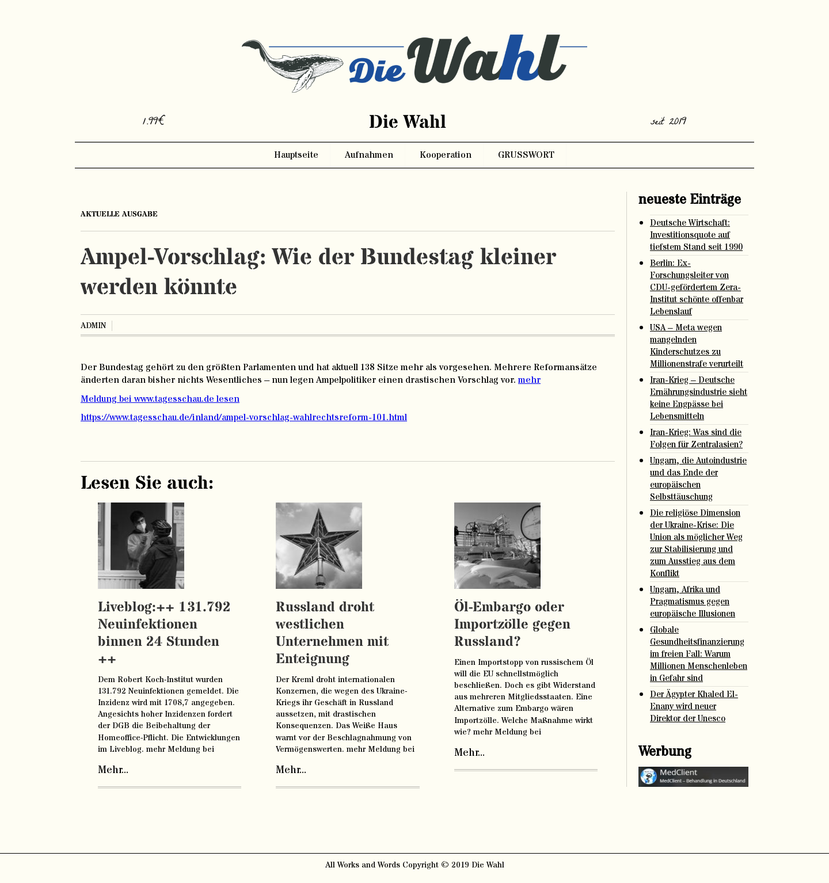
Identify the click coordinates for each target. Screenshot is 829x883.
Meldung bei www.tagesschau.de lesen (160, 399)
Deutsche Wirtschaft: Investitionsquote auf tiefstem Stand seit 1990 (696, 235)
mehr (529, 380)
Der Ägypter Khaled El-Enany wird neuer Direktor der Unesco (694, 706)
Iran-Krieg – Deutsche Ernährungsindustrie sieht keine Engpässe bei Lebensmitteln (698, 398)
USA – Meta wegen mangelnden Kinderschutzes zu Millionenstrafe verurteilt (696, 346)
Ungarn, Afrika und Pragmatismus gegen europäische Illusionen (692, 602)
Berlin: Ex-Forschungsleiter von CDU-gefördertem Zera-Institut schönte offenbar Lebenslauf (696, 287)
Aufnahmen (369, 155)
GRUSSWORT (526, 155)
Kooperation (445, 155)
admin (93, 326)
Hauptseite (296, 155)
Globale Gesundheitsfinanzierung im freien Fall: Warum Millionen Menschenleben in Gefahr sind (698, 654)
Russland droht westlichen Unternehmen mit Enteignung (332, 633)
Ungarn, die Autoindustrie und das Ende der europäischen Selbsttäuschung (698, 479)
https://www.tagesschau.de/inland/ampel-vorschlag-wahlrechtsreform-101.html (244, 417)
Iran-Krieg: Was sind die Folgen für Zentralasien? (696, 439)
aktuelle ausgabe (119, 214)
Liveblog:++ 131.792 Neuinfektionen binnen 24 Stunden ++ (164, 633)
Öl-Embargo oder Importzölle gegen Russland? (512, 625)
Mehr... (113, 770)
